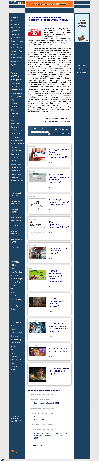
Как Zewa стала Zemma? (44, 403)
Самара (13, 285)
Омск (12, 289)
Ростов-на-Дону (16, 299)
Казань (13, 292)
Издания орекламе (15, 202)
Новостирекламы (15, 19)
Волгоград (14, 306)
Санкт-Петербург (16, 272)
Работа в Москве (82, 65)
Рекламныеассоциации (16, 218)
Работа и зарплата (82, 72)
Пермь (13, 309)
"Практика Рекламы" (64, 121)
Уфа (12, 302)
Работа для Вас (81, 69)
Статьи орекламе (15, 74)
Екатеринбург (15, 282)
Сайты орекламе (15, 210)
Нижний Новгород (17, 279)
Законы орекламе (15, 232)
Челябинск (14, 296)
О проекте (15, 247)
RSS (12, 451)
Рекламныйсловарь (16, 194)
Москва (13, 269)
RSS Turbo (15, 453)
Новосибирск (15, 275)
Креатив (14, 225)
